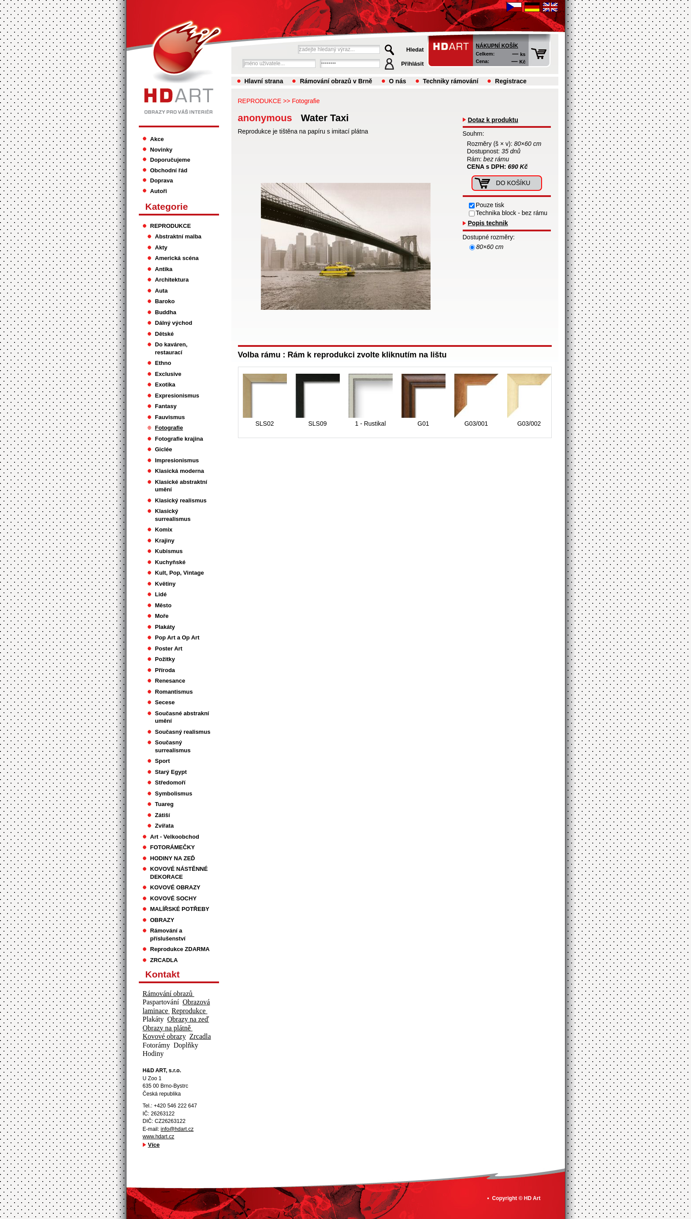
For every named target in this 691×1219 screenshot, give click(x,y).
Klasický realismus (181, 500)
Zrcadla (200, 1036)
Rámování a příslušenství (168, 934)
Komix (164, 529)
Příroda (165, 670)
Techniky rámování (451, 81)
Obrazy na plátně (168, 1028)
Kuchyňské (170, 562)
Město (163, 605)
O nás (397, 81)
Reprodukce (189, 1011)
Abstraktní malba (178, 236)
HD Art (532, 1198)
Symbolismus (174, 793)
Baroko (165, 301)
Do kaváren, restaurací (171, 348)
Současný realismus (183, 731)
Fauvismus (170, 417)
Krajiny (165, 540)
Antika (164, 269)
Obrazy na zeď (188, 1019)
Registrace (511, 81)
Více (154, 1144)
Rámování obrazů (168, 993)
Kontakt (162, 974)
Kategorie (166, 206)
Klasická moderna (179, 471)
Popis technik (488, 223)
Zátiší (162, 815)
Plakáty (165, 627)
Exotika (165, 384)
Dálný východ (174, 323)
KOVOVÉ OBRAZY (175, 887)
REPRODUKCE (260, 100)
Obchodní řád (169, 170)
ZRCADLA (164, 960)
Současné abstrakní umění (182, 717)
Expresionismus (177, 395)
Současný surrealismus (173, 746)
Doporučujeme (170, 159)
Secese (165, 702)
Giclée (163, 449)
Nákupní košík (497, 46)
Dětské (164, 334)
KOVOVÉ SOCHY (173, 898)
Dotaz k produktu (493, 119)
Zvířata (164, 825)
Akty (161, 247)
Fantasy (166, 406)
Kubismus (169, 551)
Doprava (161, 180)
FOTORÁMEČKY (172, 847)
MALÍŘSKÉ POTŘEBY (180, 909)
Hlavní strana (264, 81)
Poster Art (168, 648)
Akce (157, 139)
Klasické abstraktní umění (181, 486)
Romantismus (174, 691)
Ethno (163, 363)
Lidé (161, 594)
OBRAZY (162, 920)
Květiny (165, 583)
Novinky (161, 149)
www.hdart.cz (159, 1137)
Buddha (165, 312)
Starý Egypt (171, 772)
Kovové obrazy (164, 1036)
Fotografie (305, 100)
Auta (161, 290)
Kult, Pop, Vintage (179, 572)
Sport (162, 761)
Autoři (158, 191)
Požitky (165, 659)
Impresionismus (177, 460)
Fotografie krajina (179, 438)
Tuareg (164, 804)
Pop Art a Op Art (177, 637)
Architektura (172, 279)
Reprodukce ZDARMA (180, 949)
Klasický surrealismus (173, 515)
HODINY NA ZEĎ (172, 858)
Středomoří (170, 782)
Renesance (170, 680)
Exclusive (168, 374)
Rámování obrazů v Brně (336, 81)
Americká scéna (177, 258)
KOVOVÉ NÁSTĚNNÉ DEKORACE (179, 873)
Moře (162, 616)
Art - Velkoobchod (174, 836)
